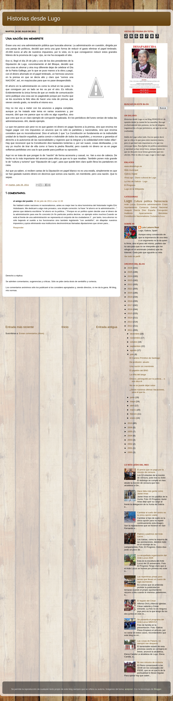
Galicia (154, 207)
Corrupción (162, 210)
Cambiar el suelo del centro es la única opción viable (151, 513)
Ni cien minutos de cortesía (150, 662)
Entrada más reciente (20, 327)
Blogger (157, 689)
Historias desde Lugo (33, 18)
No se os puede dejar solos (142, 385)
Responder (18, 227)
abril (132, 405)
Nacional (163, 207)
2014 (130, 317)
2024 (130, 276)
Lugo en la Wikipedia (134, 189)
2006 (130, 427)
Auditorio (128, 213)
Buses (162, 216)
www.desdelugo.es (133, 166)
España (151, 210)
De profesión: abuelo (139, 362)
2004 (130, 435)
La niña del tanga (138, 374)
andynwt (129, 689)
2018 (130, 301)
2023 (130, 280)
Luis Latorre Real (150, 227)
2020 (130, 293)
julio (132, 354)
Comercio (143, 207)
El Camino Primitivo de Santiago (145, 358)
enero (133, 418)
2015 (130, 313)
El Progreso (129, 185)
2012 (130, 326)
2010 (130, 423)
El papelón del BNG (139, 370)
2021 (130, 288)
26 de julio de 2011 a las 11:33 (48, 201)
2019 (130, 297)
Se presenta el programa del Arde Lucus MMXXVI (150, 620)
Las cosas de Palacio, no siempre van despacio (149, 642)
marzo (133, 410)
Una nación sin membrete (142, 366)
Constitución (130, 216)
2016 (130, 309)
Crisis (164, 204)
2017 (130, 305)
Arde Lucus (130, 204)
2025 (130, 272)
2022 (130, 284)
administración (154, 204)
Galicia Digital (130, 174)
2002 (130, 444)
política (148, 201)
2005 (130, 431)
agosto (133, 350)
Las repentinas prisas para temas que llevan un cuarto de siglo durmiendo (151, 579)
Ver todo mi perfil (132, 256)
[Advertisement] (61, 311)
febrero (133, 414)
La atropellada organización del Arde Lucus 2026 (152, 556)
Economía (141, 204)
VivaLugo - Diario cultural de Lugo (140, 177)
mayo (133, 401)
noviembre (135, 338)
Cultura (138, 201)
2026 (130, 268)
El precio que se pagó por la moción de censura (150, 470)
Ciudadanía (155, 216)
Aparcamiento (145, 213)
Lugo (128, 201)
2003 (130, 440)
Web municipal (131, 170)
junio (132, 397)
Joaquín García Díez (135, 210)
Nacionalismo (143, 216)
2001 (130, 448)
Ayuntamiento (130, 207)
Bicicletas (163, 213)
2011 (130, 330)
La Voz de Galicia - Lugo (135, 181)
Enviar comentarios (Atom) (31, 333)
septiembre (135, 346)
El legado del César (146, 601)
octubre (134, 342)
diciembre (135, 334)
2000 (130, 452)
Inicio (64, 327)
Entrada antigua (106, 327)
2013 (130, 322)
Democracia (160, 201)
